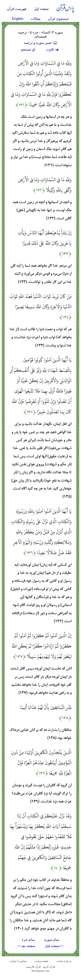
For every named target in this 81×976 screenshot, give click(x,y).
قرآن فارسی (33, 966)
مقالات (36, 19)
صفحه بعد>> (26, 946)
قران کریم (49, 966)
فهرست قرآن (16, 9)
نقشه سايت (42, 961)
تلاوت (53, 49)
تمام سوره (51, 939)
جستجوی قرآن (58, 19)
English (17, 19)
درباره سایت (63, 961)
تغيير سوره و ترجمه (40, 43)
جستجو (28, 49)
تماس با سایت (18, 961)
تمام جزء (28, 939)
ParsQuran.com (40, 970)
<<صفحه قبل (54, 946)
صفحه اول (41, 9)
